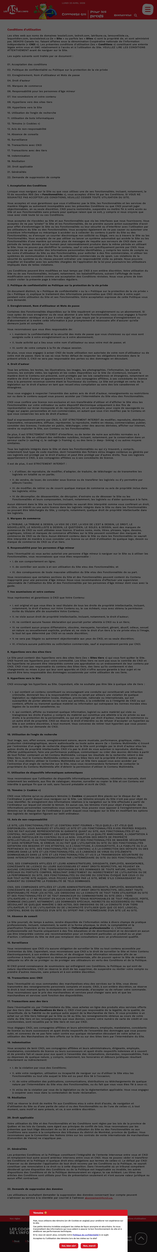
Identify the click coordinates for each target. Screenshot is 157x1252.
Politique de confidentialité (86, 1235)
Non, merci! (89, 1245)
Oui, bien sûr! (69, 1245)
